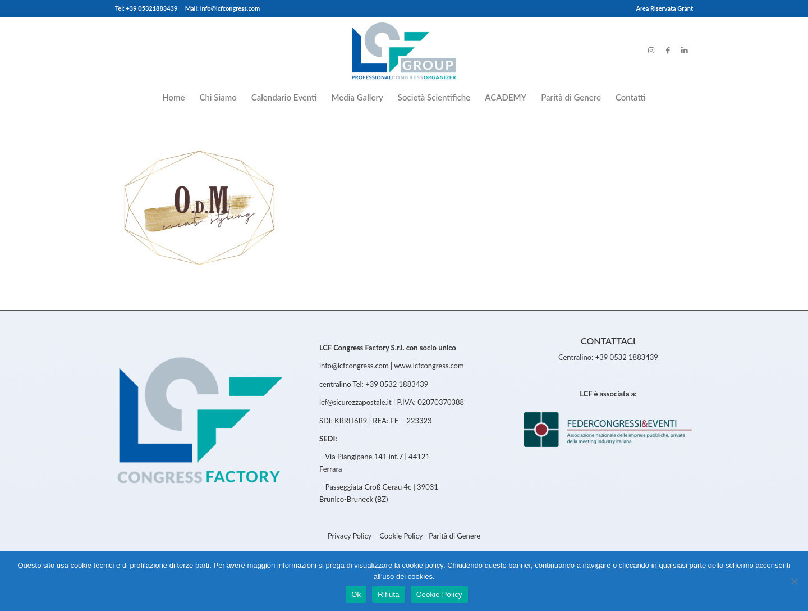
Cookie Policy (401, 535)
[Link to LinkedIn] (684, 50)
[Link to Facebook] (667, 50)
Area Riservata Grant (664, 8)
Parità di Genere (454, 535)
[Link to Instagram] (650, 50)
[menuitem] (661, 8)
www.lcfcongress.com (428, 365)
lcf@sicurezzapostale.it (355, 402)
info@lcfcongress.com (354, 365)
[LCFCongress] (403, 50)
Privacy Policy (350, 535)
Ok (356, 594)
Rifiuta (389, 594)
